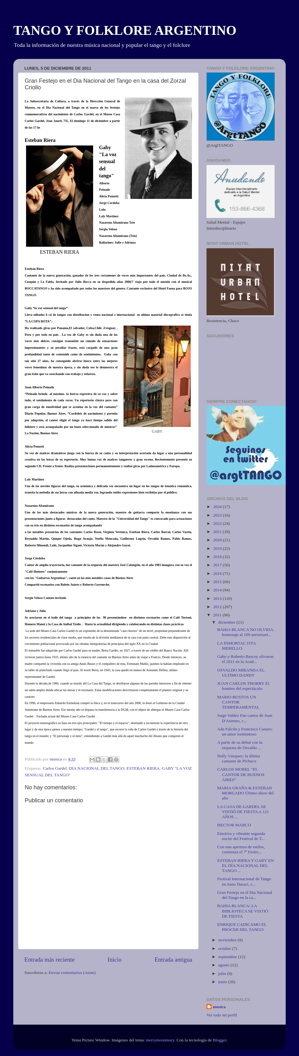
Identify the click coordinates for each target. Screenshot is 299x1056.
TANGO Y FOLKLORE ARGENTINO (124, 30)
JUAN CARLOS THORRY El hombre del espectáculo (243, 686)
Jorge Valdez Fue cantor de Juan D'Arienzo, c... (244, 718)
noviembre (228, 940)
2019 (218, 548)
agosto (224, 965)
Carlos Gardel (55, 768)
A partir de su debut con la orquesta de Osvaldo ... (239, 745)
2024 (218, 506)
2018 (218, 556)
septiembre (228, 956)
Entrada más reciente (49, 959)
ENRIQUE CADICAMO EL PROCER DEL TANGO (242, 927)
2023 (218, 515)
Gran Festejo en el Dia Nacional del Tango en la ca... (244, 895)
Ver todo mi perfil (222, 1015)
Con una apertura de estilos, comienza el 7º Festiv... (241, 849)
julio (222, 973)
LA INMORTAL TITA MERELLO (236, 646)
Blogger (219, 1040)
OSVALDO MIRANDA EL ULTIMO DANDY (240, 672)
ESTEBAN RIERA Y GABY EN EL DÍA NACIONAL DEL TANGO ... (245, 865)
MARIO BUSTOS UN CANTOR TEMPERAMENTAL (238, 702)
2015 (218, 581)
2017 (218, 565)
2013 (218, 598)
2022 (218, 523)
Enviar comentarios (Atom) (72, 972)
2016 (218, 573)
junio (223, 981)
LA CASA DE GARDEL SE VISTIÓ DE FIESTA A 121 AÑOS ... (243, 811)
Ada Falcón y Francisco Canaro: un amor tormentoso (245, 731)
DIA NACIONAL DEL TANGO (96, 768)
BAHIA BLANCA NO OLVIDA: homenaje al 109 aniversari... (246, 632)
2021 (218, 531)
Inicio (115, 959)
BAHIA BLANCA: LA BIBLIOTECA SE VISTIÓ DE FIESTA (242, 910)
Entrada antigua (173, 959)
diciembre (227, 622)
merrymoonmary (160, 1040)
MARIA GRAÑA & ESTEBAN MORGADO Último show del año (245, 793)
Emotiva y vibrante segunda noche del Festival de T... (241, 836)
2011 (218, 615)
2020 (218, 540)
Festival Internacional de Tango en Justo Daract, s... (244, 881)
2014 (218, 590)
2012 (218, 606)
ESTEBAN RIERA (143, 768)
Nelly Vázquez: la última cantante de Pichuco (238, 758)
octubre (225, 948)
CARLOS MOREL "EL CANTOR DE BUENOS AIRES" (240, 774)
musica (219, 1006)
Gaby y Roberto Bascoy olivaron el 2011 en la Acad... (245, 659)
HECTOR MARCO (234, 825)
